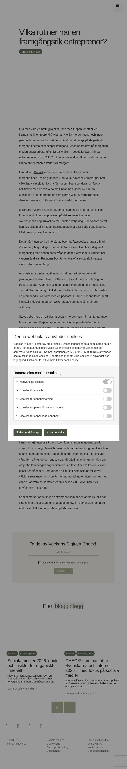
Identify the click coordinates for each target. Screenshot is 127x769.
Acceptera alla (60, 432)
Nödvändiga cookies (30, 381)
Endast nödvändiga (29, 432)
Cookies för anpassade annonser (37, 415)
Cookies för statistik (29, 390)
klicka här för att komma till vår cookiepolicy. (53, 359)
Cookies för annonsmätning (34, 398)
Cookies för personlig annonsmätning (40, 407)
